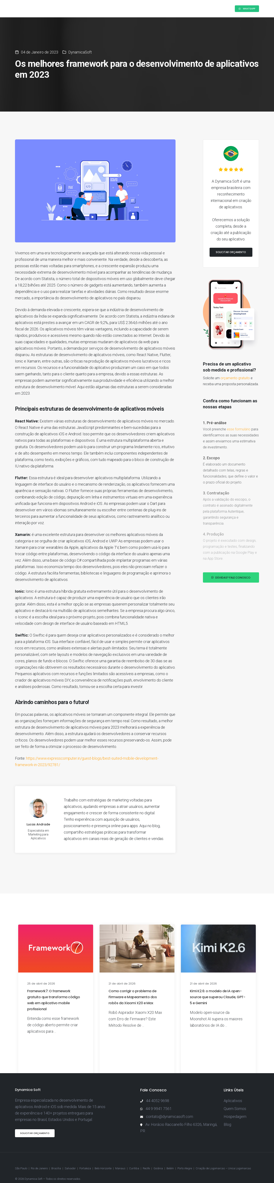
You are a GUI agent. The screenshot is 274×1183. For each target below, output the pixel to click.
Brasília (56, 1158)
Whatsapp (247, 8)
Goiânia (158, 1158)
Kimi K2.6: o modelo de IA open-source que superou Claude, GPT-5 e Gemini (217, 988)
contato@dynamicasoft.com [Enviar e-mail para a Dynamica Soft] (169, 1107)
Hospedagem (235, 1107)
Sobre (81, 8)
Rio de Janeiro (39, 1158)
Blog (167, 8)
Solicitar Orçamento (231, 235)
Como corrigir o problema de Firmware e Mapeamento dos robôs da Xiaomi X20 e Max (133, 988)
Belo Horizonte (103, 1158)
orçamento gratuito (235, 361)
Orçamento (188, 8)
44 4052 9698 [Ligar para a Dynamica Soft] (157, 1092)
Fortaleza (85, 1158)
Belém (170, 1158)
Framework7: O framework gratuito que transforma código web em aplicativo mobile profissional (53, 991)
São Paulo (21, 1158)
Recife (146, 1158)
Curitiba (134, 1158)
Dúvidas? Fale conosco (231, 560)
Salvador (70, 1158)
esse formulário (238, 412)
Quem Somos (235, 1100)
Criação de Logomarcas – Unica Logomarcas (223, 1158)
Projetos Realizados (141, 8)
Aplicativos (233, 1092)
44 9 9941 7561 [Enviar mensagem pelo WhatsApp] (159, 1100)
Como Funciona (106, 8)
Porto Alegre (184, 1158)
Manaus (120, 1158)
